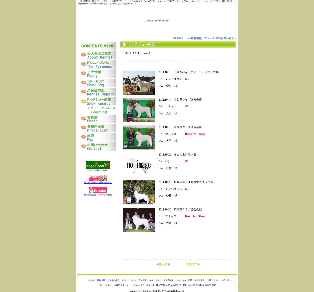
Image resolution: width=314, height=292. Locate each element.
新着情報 (101, 280)
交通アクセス (213, 280)
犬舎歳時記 (168, 280)
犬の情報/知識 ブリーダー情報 (98, 195)
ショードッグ (155, 280)
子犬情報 (142, 280)
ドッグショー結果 (184, 280)
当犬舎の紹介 (113, 280)
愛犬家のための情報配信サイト (98, 182)
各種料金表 (199, 280)
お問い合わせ (227, 280)
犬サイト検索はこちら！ (98, 170)
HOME (91, 280)
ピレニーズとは (129, 280)
